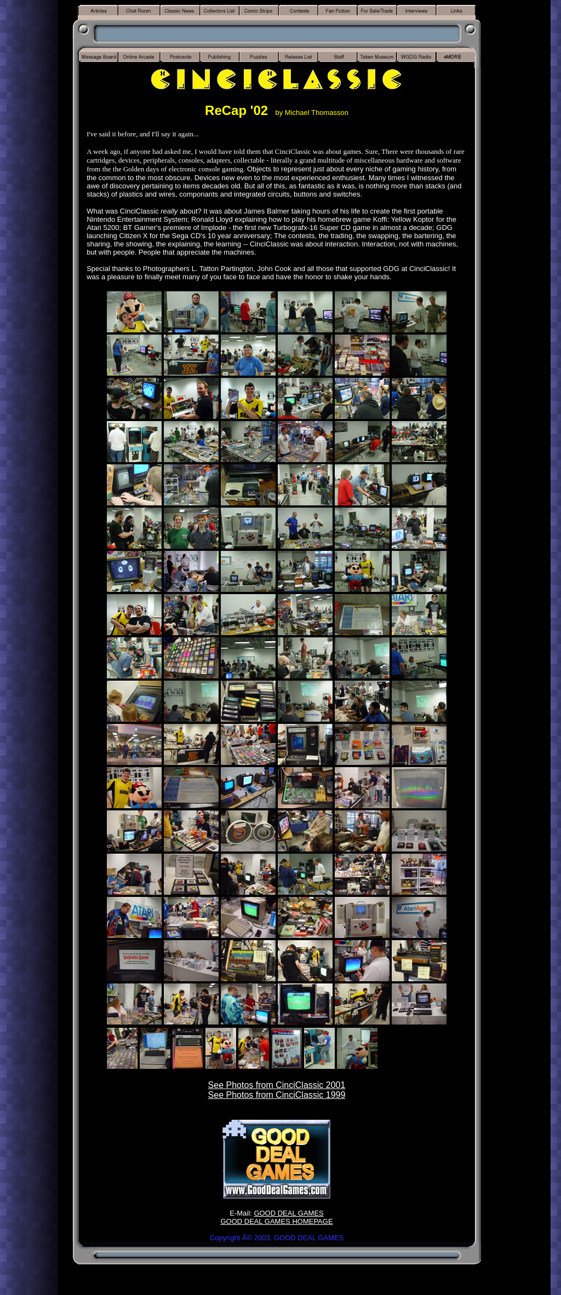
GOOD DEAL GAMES (288, 1213)
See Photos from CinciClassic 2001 (277, 1085)
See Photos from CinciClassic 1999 (277, 1095)
